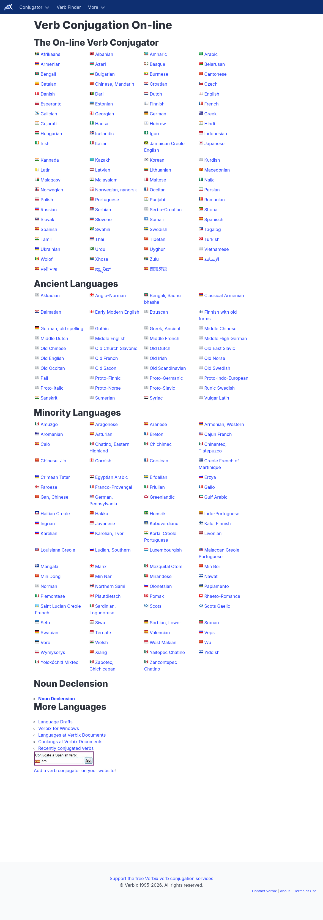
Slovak (47, 219)
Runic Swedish (219, 388)
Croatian (158, 84)
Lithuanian (160, 170)
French (211, 104)
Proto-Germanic (166, 378)
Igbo (154, 133)
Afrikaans (51, 54)
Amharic (158, 54)
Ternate (103, 632)
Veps (209, 632)
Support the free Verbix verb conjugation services (161, 878)
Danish (48, 94)
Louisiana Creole (58, 550)
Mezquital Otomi (167, 566)
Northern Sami (110, 586)
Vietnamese (216, 249)
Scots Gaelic (217, 606)
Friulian (157, 487)
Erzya (210, 477)
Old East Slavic (219, 348)
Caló (45, 444)
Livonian (212, 533)
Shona (210, 209)
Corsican (159, 460)
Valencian (160, 632)
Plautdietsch (108, 596)
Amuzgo (49, 424)
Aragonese (106, 424)
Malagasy (51, 180)
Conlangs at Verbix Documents (70, 741)
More (92, 7)
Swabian (49, 632)
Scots (156, 606)
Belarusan (214, 64)
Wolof (47, 259)
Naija (209, 180)
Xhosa (101, 259)
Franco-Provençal (113, 487)
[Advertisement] (270, 101)
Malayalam (106, 180)
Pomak (157, 596)
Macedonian (217, 170)
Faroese (49, 487)
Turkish (211, 239)
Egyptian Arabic (111, 477)
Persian (212, 189)
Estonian (104, 104)
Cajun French (218, 434)
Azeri (100, 64)
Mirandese (161, 576)
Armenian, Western (224, 424)
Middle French (164, 338)
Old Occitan (53, 368)
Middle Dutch (54, 338)
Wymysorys (53, 652)
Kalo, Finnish (217, 523)
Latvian (102, 170)
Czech (210, 84)
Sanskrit (49, 398)
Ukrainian (50, 249)
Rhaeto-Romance (222, 596)
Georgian (104, 113)
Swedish (158, 229)
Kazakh (103, 160)
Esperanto (51, 104)
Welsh (101, 642)
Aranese (158, 424)
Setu (45, 622)
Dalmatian (51, 312)
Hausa (101, 123)
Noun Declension (56, 698)
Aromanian (52, 434)
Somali (157, 219)
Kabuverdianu (164, 523)
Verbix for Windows (58, 728)
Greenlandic (162, 497)
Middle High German (225, 338)
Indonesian (215, 133)
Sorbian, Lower (165, 622)
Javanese (105, 523)
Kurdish (212, 160)
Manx (101, 566)
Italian (101, 143)
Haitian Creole (55, 513)
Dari (99, 94)
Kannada (50, 160)
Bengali (48, 74)
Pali (44, 378)
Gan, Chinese (55, 497)
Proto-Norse (108, 388)
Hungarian (51, 133)
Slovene (103, 219)
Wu (207, 642)
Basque (157, 64)
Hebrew (158, 123)
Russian (49, 209)
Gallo (209, 487)
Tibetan (157, 239)
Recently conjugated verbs (66, 748)
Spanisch (213, 219)
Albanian (104, 54)
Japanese (214, 143)
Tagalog (212, 229)
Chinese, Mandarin (114, 84)
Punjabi (157, 199)
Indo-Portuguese (221, 513)
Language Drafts (55, 721)
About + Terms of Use (298, 891)
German (158, 113)
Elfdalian (158, 477)
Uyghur (157, 249)
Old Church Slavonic (116, 348)
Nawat (210, 576)
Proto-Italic (52, 388)
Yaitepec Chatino (167, 652)
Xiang (101, 652)
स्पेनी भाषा (49, 269)
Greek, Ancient (165, 328)
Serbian (103, 209)
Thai (99, 239)
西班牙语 (158, 269)
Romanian (214, 199)
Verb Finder (69, 7)
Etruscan (159, 312)
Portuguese (107, 199)
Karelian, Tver (109, 533)
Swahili (102, 229)
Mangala (50, 566)
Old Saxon (105, 368)
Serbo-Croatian (166, 209)
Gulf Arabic (216, 497)
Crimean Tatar (55, 477)
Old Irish (158, 358)
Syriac (156, 398)
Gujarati (49, 123)
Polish (47, 199)
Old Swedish (217, 368)
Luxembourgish (166, 550)
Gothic (102, 328)
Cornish (103, 460)
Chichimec (161, 444)
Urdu (100, 249)
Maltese (158, 180)
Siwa (100, 622)
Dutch (156, 94)
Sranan (211, 622)
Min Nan (104, 576)
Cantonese (215, 74)
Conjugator (30, 7)
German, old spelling (62, 328)
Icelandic (104, 133)
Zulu (154, 259)
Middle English (110, 338)
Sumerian (105, 398)
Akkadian (50, 295)
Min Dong (51, 576)
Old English (52, 358)
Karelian (49, 533)
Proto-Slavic (162, 388)
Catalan (48, 84)
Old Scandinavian (168, 368)
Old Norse (214, 358)
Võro (45, 642)
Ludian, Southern (113, 550)
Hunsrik (158, 513)
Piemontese (53, 596)
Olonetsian (161, 586)
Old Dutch (160, 348)
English (211, 94)
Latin (46, 170)
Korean (157, 160)
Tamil (46, 239)
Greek (210, 113)
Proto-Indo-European (226, 378)
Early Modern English (117, 312)
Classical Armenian (224, 295)
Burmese (159, 74)
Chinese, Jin (53, 460)
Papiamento (216, 586)
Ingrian (48, 523)
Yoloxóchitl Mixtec (59, 662)
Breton (156, 434)
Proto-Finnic (108, 378)
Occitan (158, 189)
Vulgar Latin (216, 398)
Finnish (157, 104)
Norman (49, 586)
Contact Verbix (264, 891)
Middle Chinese (220, 328)
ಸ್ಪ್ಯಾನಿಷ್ (103, 269)
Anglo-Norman (110, 295)
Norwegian (52, 189)
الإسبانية (211, 259)
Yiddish (212, 652)
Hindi (209, 123)
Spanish (49, 229)
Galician (49, 113)
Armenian (51, 64)
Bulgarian (105, 74)
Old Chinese (53, 348)
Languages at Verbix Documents (72, 735)
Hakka (101, 513)
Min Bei (212, 566)
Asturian (104, 434)
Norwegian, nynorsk (116, 189)
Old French (106, 358)
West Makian (163, 642)
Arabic (211, 54)
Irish (45, 143)
